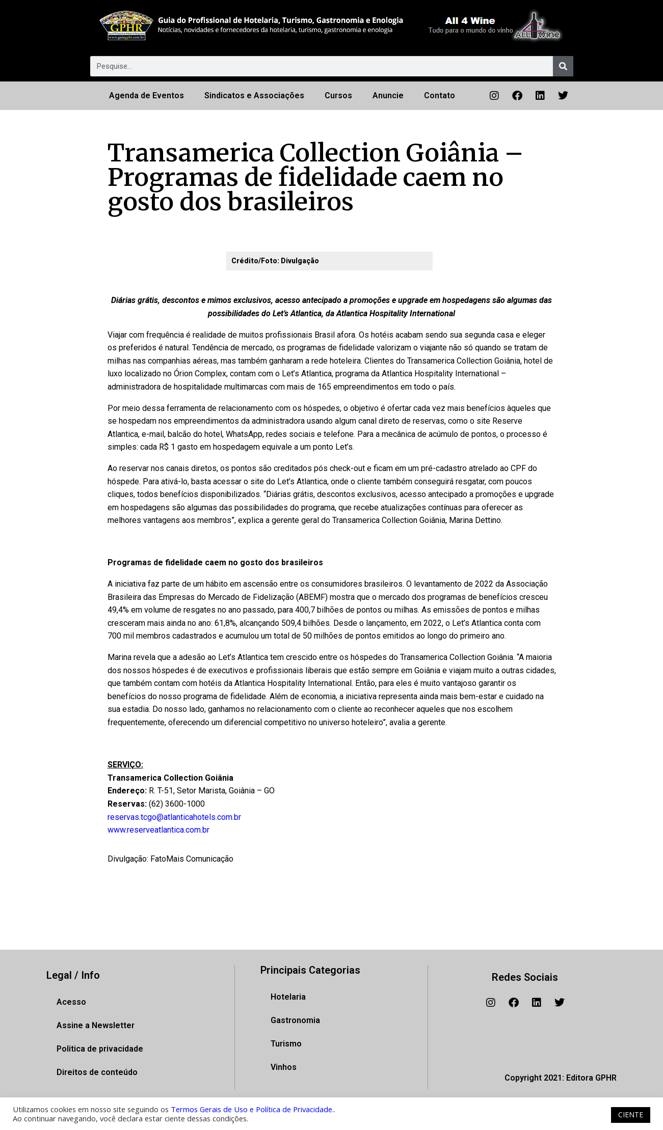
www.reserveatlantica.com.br (158, 830)
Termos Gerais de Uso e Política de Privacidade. (252, 1109)
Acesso (71, 1002)
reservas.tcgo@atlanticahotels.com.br (174, 817)
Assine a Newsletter (96, 1025)
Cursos (338, 95)
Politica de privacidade (100, 1049)
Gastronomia (295, 1020)
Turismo (286, 1044)
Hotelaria (288, 997)
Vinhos (284, 1067)
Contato (439, 95)
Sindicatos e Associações (254, 95)
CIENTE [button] (630, 1114)
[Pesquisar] (563, 66)
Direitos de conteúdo (97, 1072)
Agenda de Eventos (146, 95)
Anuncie (388, 95)
